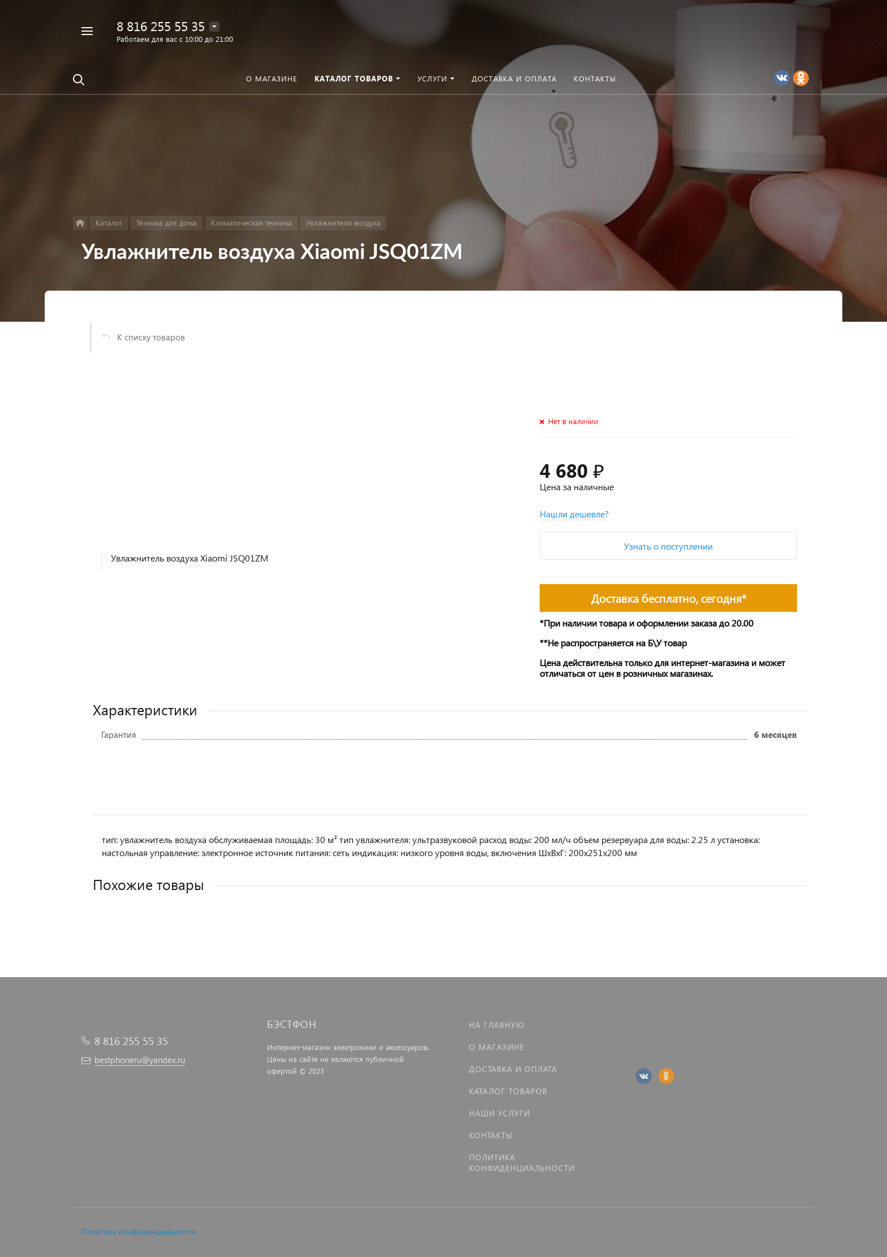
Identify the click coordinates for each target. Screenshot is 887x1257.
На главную (496, 1025)
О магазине (496, 1047)
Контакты (491, 1135)
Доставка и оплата (513, 1069)
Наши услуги (499, 1113)
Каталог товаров (508, 1091)
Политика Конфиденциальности (522, 1162)
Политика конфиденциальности (138, 1231)
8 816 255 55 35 (161, 25)
